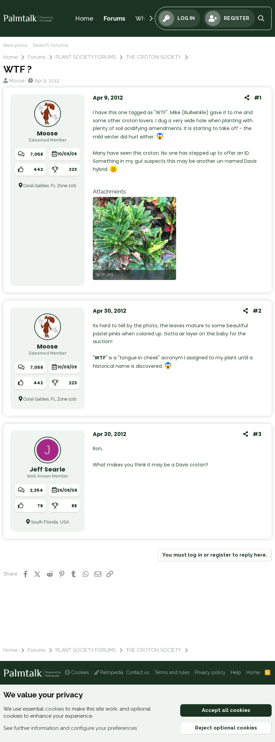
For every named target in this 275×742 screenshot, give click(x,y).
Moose (16, 80)
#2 (257, 311)
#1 (257, 98)
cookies (54, 709)
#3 (257, 434)
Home (84, 18)
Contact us (137, 672)
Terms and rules (172, 672)
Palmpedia (108, 672)
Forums (114, 18)
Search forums (50, 45)
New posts (15, 45)
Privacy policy (210, 672)
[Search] (261, 18)
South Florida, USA (50, 521)
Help (236, 672)
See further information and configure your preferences (70, 728)
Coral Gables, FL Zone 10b (49, 185)
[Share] (247, 98)
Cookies (77, 672)
